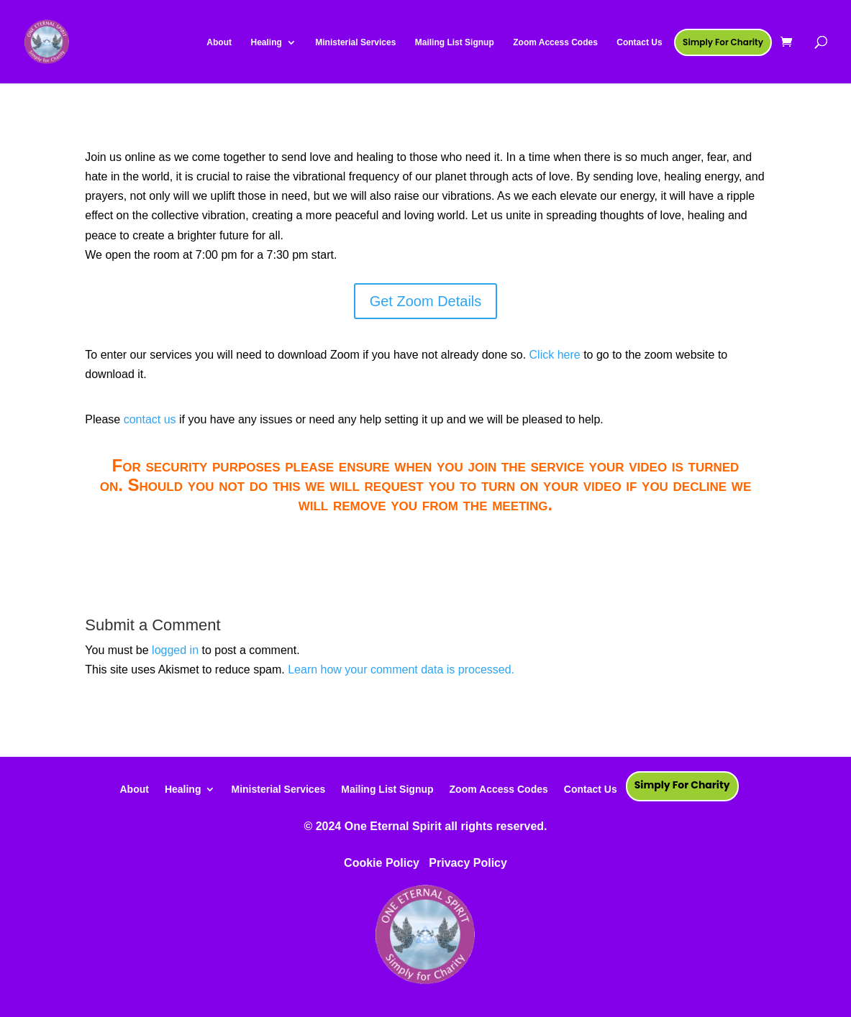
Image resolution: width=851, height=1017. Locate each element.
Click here (555, 355)
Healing (183, 788)
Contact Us (590, 788)
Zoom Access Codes (499, 788)
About (133, 788)
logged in (175, 650)
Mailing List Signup (387, 788)
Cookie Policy (381, 863)
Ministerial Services (278, 788)
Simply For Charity (682, 785)
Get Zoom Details (426, 301)
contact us (150, 419)
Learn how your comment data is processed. (401, 669)
